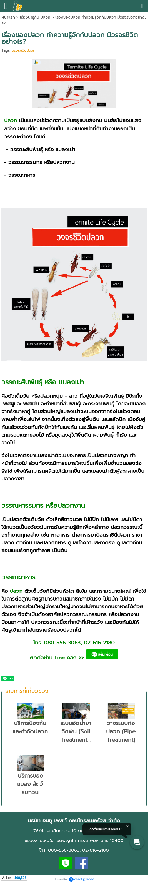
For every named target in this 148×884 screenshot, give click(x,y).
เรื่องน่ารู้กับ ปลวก (35, 17)
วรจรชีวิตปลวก (23, 50)
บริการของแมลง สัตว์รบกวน (30, 783)
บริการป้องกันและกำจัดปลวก (30, 727)
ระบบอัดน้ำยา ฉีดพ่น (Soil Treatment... (75, 731)
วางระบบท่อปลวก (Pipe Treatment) (121, 731)
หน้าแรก (8, 17)
